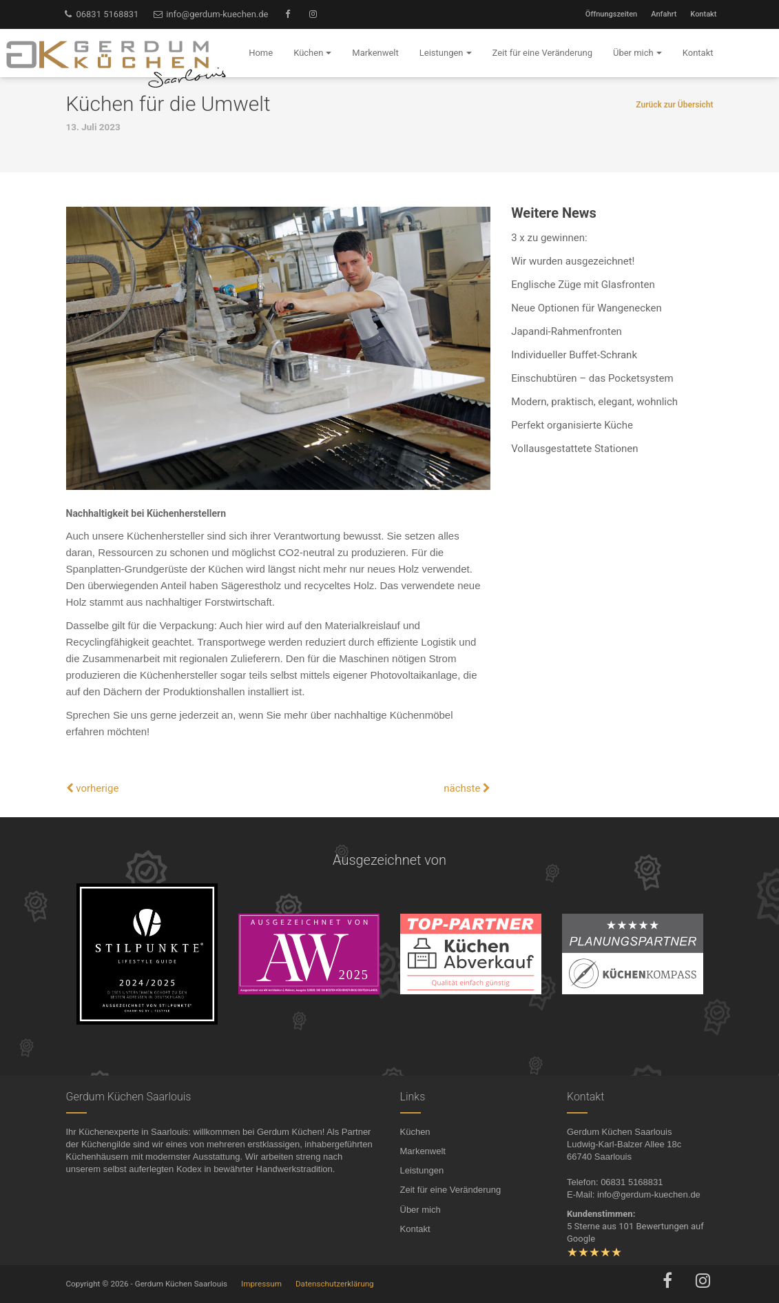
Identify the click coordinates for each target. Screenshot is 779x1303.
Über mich (420, 1209)
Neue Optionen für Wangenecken (586, 308)
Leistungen (422, 1170)
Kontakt (703, 14)
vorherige (92, 788)
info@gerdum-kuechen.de (210, 14)
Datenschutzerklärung (334, 1284)
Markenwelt (423, 1151)
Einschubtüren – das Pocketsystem (592, 378)
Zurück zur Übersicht (674, 105)
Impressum (261, 1284)
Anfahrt (663, 14)
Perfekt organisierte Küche (572, 425)
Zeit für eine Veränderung (450, 1189)
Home (261, 53)
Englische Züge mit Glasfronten (583, 284)
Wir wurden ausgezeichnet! (572, 261)
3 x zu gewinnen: (549, 238)
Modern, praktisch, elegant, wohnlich (594, 402)
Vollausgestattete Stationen (574, 448)
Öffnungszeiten (611, 14)
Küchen (415, 1132)
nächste (467, 788)
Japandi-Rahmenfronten (566, 331)
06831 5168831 (101, 14)
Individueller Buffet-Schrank (574, 355)
